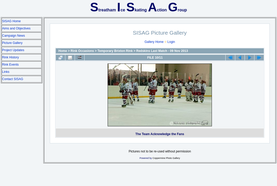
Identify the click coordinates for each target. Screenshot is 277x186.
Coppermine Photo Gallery (166, 158)
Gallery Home (153, 42)
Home (62, 51)
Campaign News (13, 35)
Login (171, 42)
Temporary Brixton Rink (115, 51)
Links (5, 72)
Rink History (10, 57)
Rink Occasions (82, 51)
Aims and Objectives (16, 28)
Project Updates (13, 50)
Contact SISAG (12, 79)
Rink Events (10, 64)
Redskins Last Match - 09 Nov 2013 (162, 51)
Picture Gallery (12, 43)
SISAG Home (11, 21)
